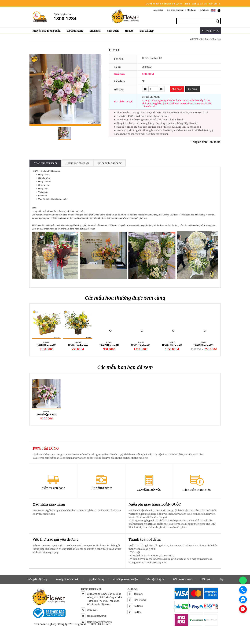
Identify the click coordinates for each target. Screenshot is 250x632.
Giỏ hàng (191, 10)
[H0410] (172, 342)
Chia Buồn (113, 30)
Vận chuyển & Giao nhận (125, 579)
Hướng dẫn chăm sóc (77, 163)
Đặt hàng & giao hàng (109, 163)
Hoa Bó (129, 30)
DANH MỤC (210, 30)
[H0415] (46, 342)
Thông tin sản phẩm (45, 163)
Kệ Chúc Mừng (75, 30)
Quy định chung (96, 579)
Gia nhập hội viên (175, 10)
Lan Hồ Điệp (147, 30)
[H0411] (141, 342)
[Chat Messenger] (243, 609)
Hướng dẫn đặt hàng (37, 579)
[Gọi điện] (243, 590)
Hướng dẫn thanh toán (67, 579)
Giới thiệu (205, 579)
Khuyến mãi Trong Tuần (46, 30)
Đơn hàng (204, 10)
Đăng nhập (158, 10)
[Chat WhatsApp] (243, 580)
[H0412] (109, 342)
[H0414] (78, 342)
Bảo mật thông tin (155, 579)
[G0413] (203, 342)
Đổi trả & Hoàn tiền (182, 579)
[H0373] (46, 411)
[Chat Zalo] (243, 599)
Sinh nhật (95, 30)
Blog (221, 579)
